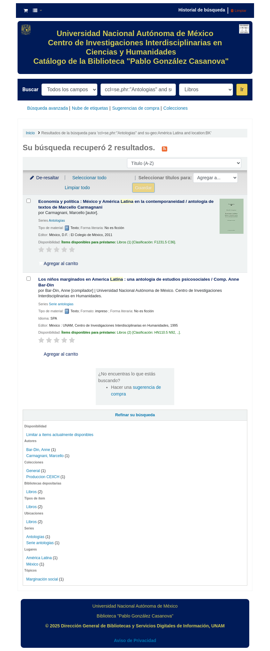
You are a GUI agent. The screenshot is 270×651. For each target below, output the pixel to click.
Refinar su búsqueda (135, 415)
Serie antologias (40, 543)
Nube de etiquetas (90, 108)
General (33, 471)
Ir (242, 89)
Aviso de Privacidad (135, 640)
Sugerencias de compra (135, 108)
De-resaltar (44, 177)
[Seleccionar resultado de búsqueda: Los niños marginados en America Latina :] (28, 279)
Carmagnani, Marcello (45, 456)
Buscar (30, 89)
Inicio (30, 133)
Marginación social (42, 579)
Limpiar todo (77, 187)
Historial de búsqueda (201, 9)
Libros (31, 492)
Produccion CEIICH (43, 477)
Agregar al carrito (58, 263)
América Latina (39, 558)
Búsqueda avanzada (47, 108)
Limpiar (238, 10)
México (32, 564)
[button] (25, 10)
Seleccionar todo (89, 177)
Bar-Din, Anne (38, 450)
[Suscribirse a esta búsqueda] (164, 148)
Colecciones (175, 108)
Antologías (35, 537)
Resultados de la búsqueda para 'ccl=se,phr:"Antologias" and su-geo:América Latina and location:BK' (126, 133)
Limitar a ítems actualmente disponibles (59, 435)
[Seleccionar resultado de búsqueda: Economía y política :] (28, 201)
